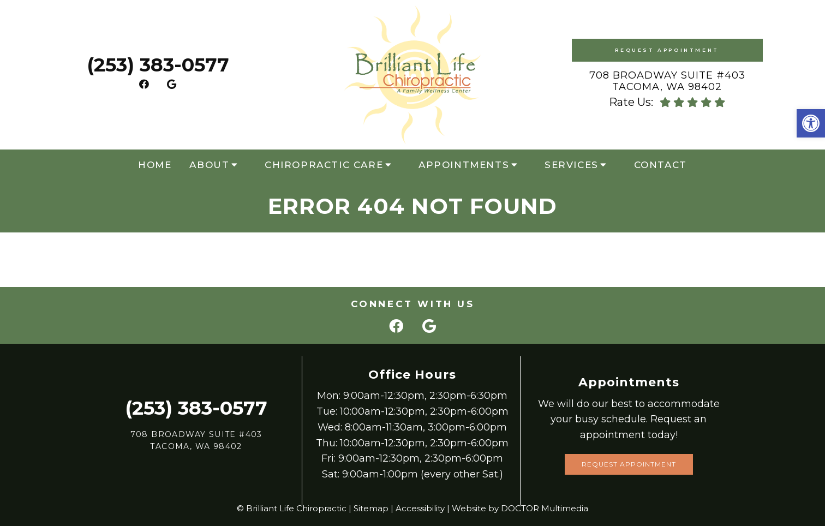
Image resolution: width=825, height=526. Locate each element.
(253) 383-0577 (158, 64)
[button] (811, 123)
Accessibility (420, 508)
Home (154, 164)
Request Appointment (667, 50)
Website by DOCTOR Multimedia (520, 508)
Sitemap (371, 508)
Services (572, 164)
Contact (660, 164)
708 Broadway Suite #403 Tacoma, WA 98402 (667, 81)
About (209, 164)
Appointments (464, 164)
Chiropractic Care (324, 164)
